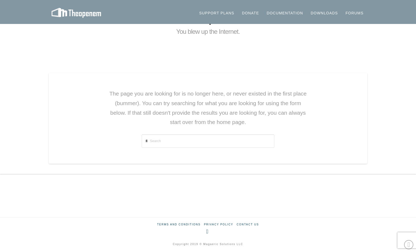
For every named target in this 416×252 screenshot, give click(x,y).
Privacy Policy (218, 224)
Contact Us (248, 224)
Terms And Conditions (179, 224)
